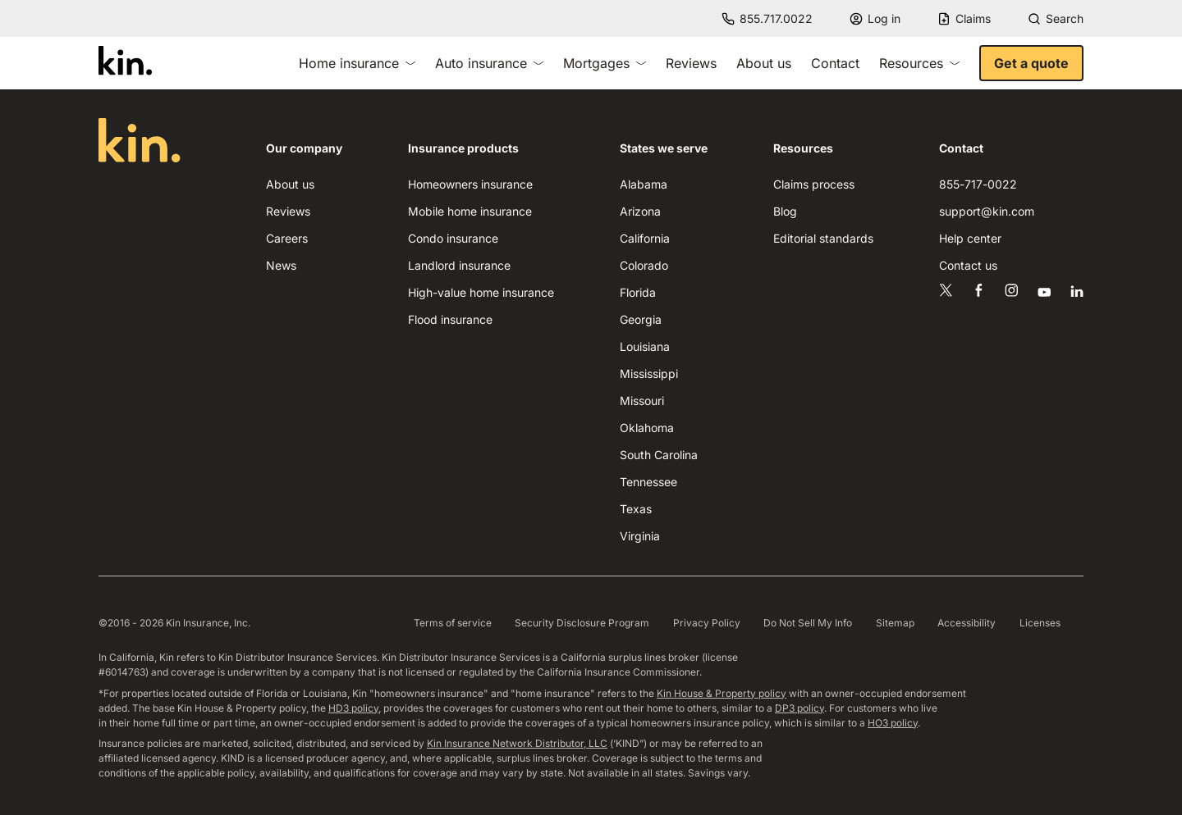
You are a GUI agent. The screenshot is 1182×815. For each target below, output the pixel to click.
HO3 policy (893, 723)
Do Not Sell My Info (807, 623)
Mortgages (604, 63)
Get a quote (1031, 63)
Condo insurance (453, 238)
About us (763, 63)
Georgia (641, 319)
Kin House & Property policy (721, 693)
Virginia (640, 536)
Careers (287, 238)
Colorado (644, 265)
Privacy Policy (706, 623)
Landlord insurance (459, 265)
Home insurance (357, 63)
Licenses (1040, 623)
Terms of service (453, 623)
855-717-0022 (978, 184)
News (281, 265)
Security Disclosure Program (582, 623)
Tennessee (648, 482)
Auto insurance (489, 63)
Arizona (640, 211)
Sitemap (895, 623)
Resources (919, 63)
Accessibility (966, 623)
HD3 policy (353, 708)
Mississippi (649, 373)
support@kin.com (986, 211)
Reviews (691, 63)
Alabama (643, 184)
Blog (785, 211)
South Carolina (659, 455)
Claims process (813, 184)
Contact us (968, 265)
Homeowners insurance (470, 184)
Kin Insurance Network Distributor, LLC (517, 743)
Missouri (642, 401)
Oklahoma (647, 428)
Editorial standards (823, 238)
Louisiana (645, 346)
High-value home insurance (481, 292)
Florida (638, 292)
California (645, 238)
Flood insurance (450, 319)
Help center (970, 238)
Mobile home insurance (470, 211)
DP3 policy (799, 708)
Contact (835, 63)
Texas (636, 509)
